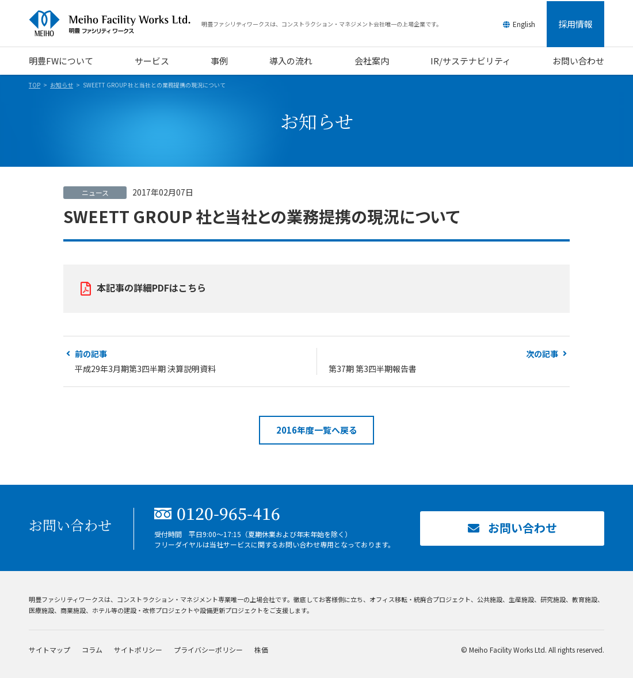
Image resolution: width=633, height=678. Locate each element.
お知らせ (61, 85)
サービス (152, 61)
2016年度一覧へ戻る (316, 430)
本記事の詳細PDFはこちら (151, 287)
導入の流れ (290, 61)
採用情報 (575, 24)
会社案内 (371, 61)
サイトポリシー (138, 649)
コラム (92, 649)
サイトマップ (49, 649)
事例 (219, 61)
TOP (34, 85)
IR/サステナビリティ (470, 61)
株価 (261, 649)
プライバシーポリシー (208, 649)
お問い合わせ (578, 61)
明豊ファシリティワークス (115, 23)
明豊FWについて (61, 61)
